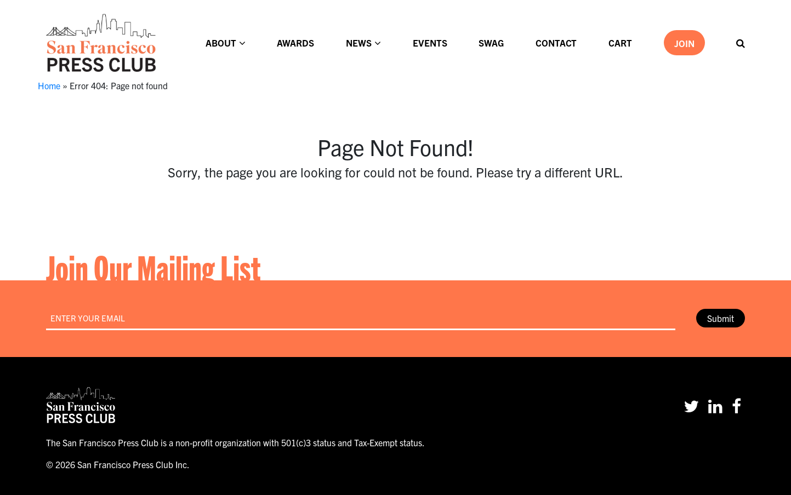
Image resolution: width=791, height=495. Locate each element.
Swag (491, 42)
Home (49, 85)
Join (684, 43)
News (359, 42)
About (221, 42)
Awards (295, 42)
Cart (620, 42)
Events (430, 42)
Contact (556, 42)
